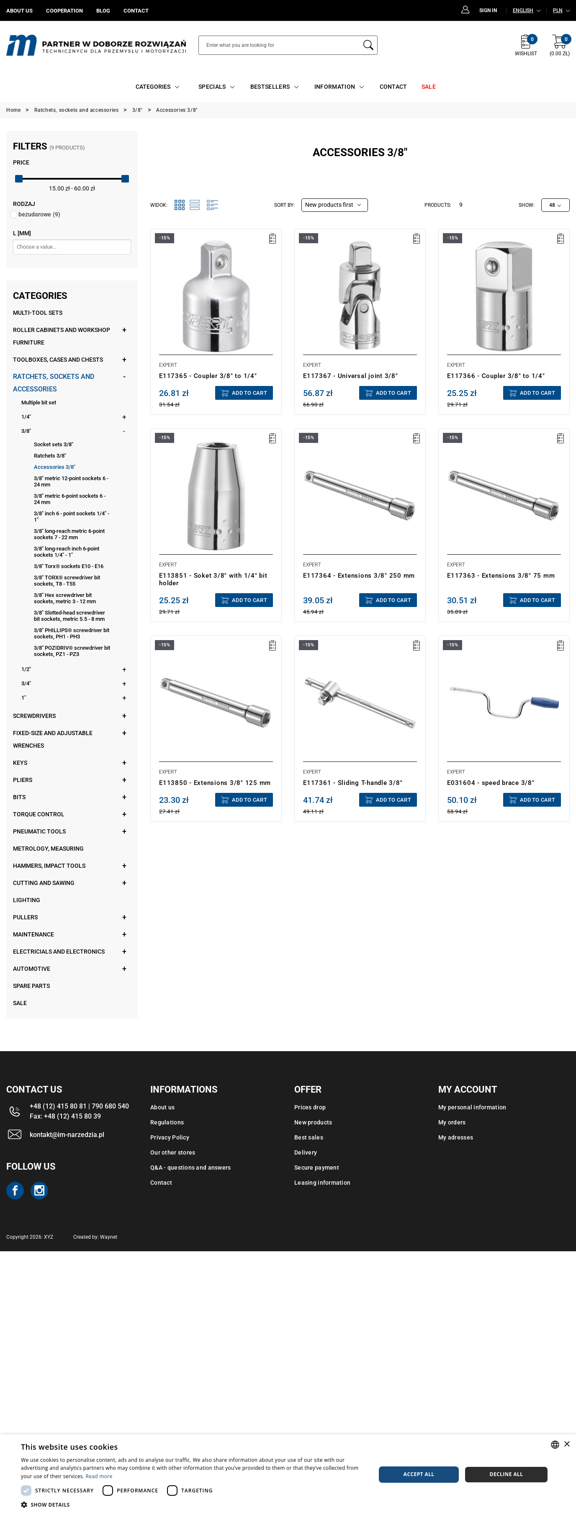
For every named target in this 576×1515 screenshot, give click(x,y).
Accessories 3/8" (54, 467)
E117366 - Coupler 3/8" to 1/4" (496, 376)
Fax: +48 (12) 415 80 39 (65, 1116)
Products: (437, 205)
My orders (452, 1122)
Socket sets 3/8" (53, 444)
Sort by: (284, 205)
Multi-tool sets (37, 312)
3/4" (26, 683)
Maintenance (33, 934)
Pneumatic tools (39, 831)
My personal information (472, 1107)
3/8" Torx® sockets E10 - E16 (68, 566)
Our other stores (172, 1152)
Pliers (22, 780)
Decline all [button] (506, 1474)
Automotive (31, 968)
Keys (20, 762)
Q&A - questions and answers (190, 1167)
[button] (193, 1504)
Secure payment (316, 1167)
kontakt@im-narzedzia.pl (67, 1135)
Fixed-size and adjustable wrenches (53, 739)
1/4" (26, 417)
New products (313, 1122)
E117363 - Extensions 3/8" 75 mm (501, 575)
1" (23, 697)
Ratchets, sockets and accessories (53, 383)
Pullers (25, 917)
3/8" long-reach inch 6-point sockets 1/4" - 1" (66, 551)
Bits (19, 797)
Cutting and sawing (44, 883)
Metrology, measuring (48, 848)
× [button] (566, 1444)
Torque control (38, 814)
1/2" (26, 669)
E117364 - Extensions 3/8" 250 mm (359, 575)
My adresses (455, 1137)
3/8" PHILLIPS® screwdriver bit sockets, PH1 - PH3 (71, 633)
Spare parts (31, 986)
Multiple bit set (38, 402)
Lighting (26, 900)
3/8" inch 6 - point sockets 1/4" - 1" (71, 516)
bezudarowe (39, 214)
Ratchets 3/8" (50, 456)
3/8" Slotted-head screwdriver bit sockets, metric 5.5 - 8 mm (69, 616)
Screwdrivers (34, 715)
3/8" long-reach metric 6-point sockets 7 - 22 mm (69, 534)
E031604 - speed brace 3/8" (491, 783)
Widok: (158, 205)
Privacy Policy (169, 1137)
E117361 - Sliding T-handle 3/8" (352, 783)
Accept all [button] (419, 1474)
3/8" (26, 431)
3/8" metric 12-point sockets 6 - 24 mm (71, 481)
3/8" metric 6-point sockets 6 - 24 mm (69, 499)
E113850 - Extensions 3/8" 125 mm (215, 783)
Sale (20, 1003)
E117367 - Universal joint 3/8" (350, 376)
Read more (99, 1476)
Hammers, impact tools (49, 865)
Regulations (167, 1122)
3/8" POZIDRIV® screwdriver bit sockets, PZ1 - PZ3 (72, 651)
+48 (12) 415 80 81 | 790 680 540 (79, 1106)
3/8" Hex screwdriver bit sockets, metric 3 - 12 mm (65, 598)
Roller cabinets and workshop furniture (61, 336)
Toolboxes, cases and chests (58, 359)
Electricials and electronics (59, 951)
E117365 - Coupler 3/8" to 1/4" (208, 376)
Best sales (308, 1137)
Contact (161, 1182)
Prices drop (310, 1107)
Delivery (305, 1152)
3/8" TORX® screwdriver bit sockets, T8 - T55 (67, 580)
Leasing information (322, 1182)
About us (162, 1107)
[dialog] (288, 1474)
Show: (527, 205)
